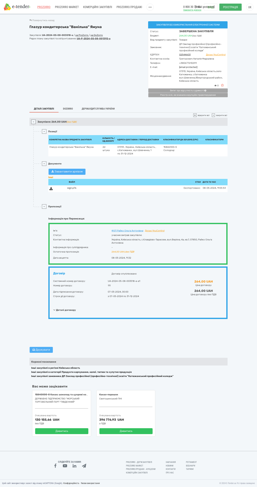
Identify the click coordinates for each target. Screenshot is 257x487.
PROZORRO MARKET (67, 7)
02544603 (185, 54)
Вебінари (190, 465)
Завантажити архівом (67, 171)
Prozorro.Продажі (129, 7)
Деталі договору (64, 310)
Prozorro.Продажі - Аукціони (140, 469)
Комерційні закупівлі (97, 7)
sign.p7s (71, 188)
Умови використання (90, 483)
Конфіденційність (71, 483)
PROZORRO (44, 7)
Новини (169, 465)
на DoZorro (96, 35)
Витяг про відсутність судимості (188, 90)
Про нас (170, 472)
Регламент (191, 462)
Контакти (170, 469)
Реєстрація (230, 7)
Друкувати (41, 349)
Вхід (211, 7)
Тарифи (189, 469)
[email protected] (188, 67)
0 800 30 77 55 (191, 7)
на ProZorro (82, 35)
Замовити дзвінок (192, 10)
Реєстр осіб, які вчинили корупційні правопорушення (188, 95)
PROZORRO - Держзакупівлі (139, 462)
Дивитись (62, 431)
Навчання (171, 462)
